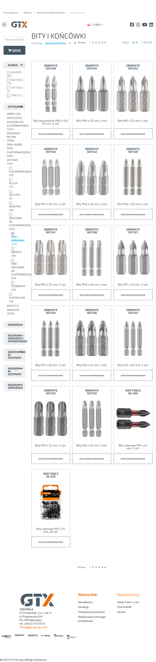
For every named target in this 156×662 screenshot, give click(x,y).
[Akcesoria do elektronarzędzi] (15, 125)
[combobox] (14, 39)
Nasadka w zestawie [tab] (14, 371)
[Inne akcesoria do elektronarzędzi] (15, 269)
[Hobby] (15, 114)
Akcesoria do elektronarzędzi (51, 12)
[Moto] (15, 118)
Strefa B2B (124, 607)
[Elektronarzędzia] (15, 154)
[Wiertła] (15, 252)
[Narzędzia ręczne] (15, 137)
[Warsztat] (15, 311)
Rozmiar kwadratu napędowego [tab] (16, 338)
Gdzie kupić (14, 51)
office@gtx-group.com (33, 627)
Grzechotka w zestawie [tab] (16, 354)
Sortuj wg (36, 43)
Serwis (121, 612)
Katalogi (83, 607)
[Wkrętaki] (15, 206)
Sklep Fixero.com (128, 602)
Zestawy (28, 12)
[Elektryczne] (15, 297)
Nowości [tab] (14, 324)
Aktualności (85, 602)
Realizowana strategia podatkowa (92, 618)
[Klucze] (15, 183)
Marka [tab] (13, 65)
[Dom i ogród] (15, 146)
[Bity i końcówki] (15, 239)
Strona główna (11, 12)
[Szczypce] (15, 194)
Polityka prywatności (91, 612)
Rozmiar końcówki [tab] (15, 386)
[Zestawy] (15, 161)
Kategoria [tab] (15, 106)
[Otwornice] (15, 286)
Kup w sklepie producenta (51, 134)
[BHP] (15, 306)
